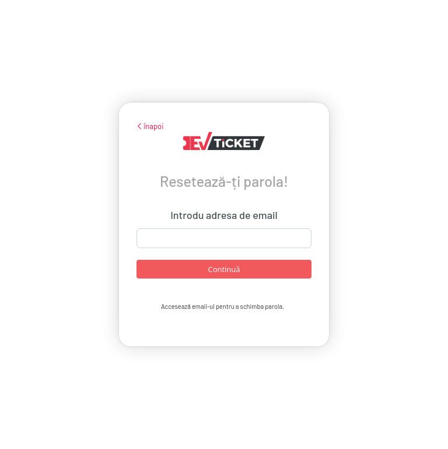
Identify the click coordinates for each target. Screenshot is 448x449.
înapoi (150, 126)
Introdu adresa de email (224, 214)
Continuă (224, 269)
